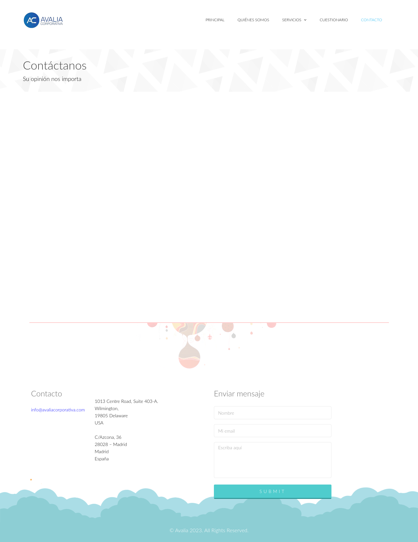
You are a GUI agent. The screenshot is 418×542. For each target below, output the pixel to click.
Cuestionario (334, 19)
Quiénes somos (253, 19)
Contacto (371, 19)
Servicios (294, 19)
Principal (214, 19)
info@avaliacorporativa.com (58, 409)
